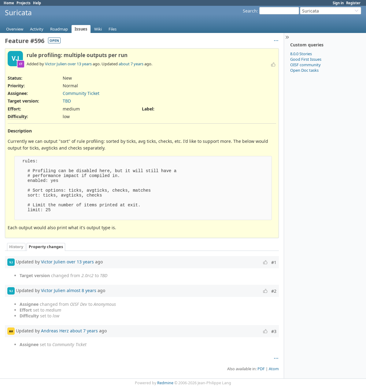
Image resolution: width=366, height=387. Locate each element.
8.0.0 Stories (301, 53)
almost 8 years (81, 290)
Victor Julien (56, 64)
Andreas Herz (55, 331)
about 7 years (131, 64)
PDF (261, 368)
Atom (274, 368)
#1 (273, 262)
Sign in (338, 3)
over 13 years (80, 64)
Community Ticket (81, 93)
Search (250, 11)
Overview (14, 29)
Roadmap (59, 29)
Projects (24, 3)
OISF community (305, 64)
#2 (273, 291)
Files (112, 29)
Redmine (165, 382)
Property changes (46, 246)
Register (353, 3)
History (16, 246)
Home (9, 3)
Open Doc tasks (304, 70)
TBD (67, 101)
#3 (273, 331)
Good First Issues (305, 59)
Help (37, 3)
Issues (81, 29)
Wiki (98, 29)
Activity (36, 29)
